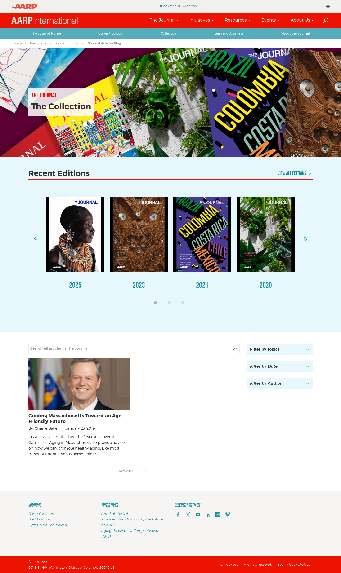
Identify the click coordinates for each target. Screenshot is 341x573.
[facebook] (178, 515)
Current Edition (110, 33)
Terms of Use (228, 564)
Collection (169, 33)
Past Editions (39, 519)
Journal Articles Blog (104, 43)
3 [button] (184, 304)
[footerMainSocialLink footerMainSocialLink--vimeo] (227, 515)
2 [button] (170, 304)
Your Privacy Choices (294, 564)
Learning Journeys (228, 33)
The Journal (162, 20)
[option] (75, 247)
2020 (266, 285)
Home (17, 43)
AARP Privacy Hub (258, 564)
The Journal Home (46, 33)
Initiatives (199, 20)
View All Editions (295, 173)
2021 (202, 285)
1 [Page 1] (137, 471)
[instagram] (217, 515)
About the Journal (295, 33)
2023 (139, 285)
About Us (300, 20)
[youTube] (198, 515)
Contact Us (171, 6)
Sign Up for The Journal (48, 525)
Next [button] (305, 236)
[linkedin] (207, 515)
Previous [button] (35, 236)
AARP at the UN (114, 513)
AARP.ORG (190, 6)
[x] (188, 515)
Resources (236, 20)
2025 (75, 285)
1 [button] (156, 304)
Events (268, 20)
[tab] (46, 33)
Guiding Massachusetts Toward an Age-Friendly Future (75, 418)
